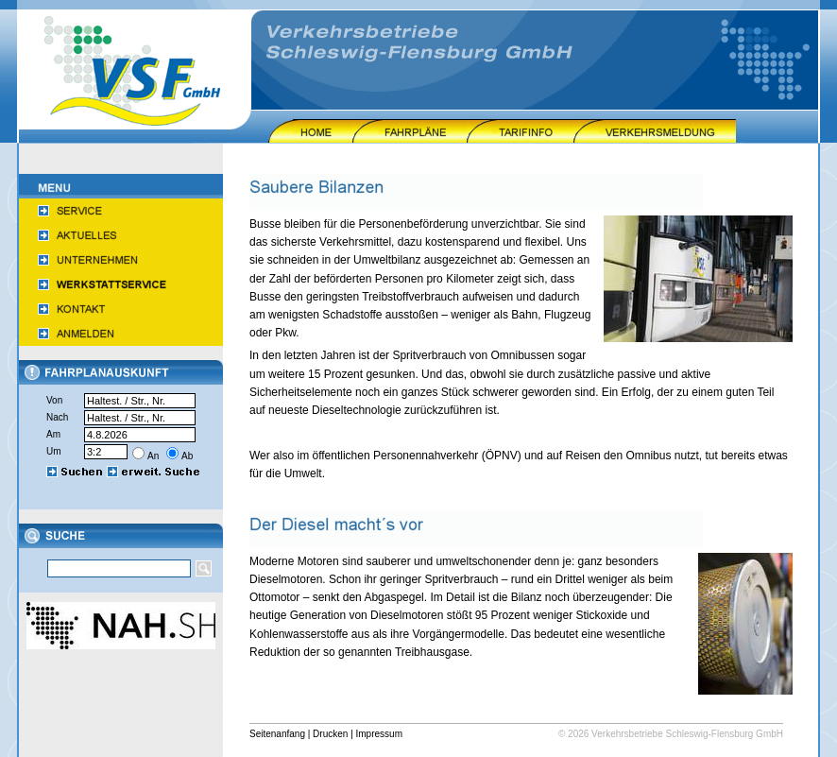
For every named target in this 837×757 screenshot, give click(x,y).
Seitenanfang (277, 734)
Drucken (330, 734)
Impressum (379, 734)
